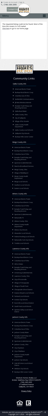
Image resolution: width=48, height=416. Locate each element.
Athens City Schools (20, 230)
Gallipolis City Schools (22, 133)
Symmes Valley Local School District (23, 311)
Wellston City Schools (21, 369)
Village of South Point (21, 286)
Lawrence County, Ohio (22, 276)
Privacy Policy (26, 391)
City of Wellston (19, 351)
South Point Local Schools (22, 306)
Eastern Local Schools (21, 188)
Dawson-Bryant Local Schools (24, 293)
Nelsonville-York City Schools (23, 240)
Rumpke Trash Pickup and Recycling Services (23, 107)
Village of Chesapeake (21, 283)
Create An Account (10, 2)
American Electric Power (23, 89)
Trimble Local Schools (21, 243)
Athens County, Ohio (21, 221)
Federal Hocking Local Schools (24, 237)
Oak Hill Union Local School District (23, 364)
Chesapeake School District (23, 290)
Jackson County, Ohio (21, 345)
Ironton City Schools (21, 300)
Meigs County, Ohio (20, 170)
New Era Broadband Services (24, 166)
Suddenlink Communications (24, 99)
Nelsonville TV (19, 218)
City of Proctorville (20, 279)
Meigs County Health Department (21, 177)
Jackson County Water (21, 332)
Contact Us (12, 9)
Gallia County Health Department (21, 126)
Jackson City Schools (21, 360)
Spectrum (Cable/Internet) (22, 163)
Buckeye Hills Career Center (24, 137)
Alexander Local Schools (22, 233)
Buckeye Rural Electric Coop (24, 92)
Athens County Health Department (21, 225)
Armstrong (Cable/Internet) (23, 273)
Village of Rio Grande (22, 121)
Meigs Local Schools (21, 182)
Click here (6, 28)
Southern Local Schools (22, 185)
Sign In (21, 2)
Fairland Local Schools (21, 296)
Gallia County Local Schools (24, 130)
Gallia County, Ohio (21, 115)
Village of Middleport (21, 173)
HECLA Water (18, 264)
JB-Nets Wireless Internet (23, 103)
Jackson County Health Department (21, 356)
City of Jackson (19, 348)
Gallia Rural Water (21, 111)
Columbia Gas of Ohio (22, 96)
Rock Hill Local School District (24, 303)
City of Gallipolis (20, 118)
